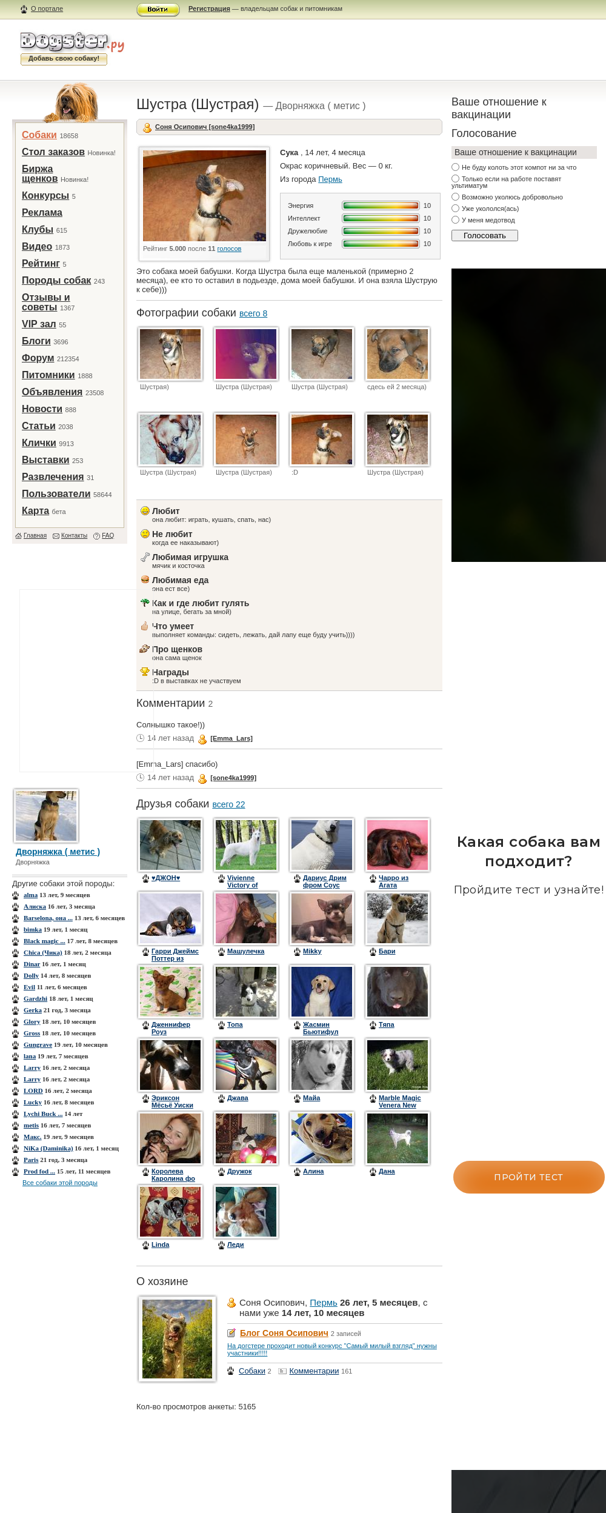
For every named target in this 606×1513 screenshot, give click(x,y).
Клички (39, 443)
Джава (237, 1097)
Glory (32, 1021)
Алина (313, 1171)
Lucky (33, 1102)
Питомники (48, 375)
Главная (35, 535)
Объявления (52, 392)
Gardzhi (35, 998)
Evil (29, 986)
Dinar (32, 963)
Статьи (39, 426)
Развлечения (53, 477)
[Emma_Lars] (231, 738)
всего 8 (253, 313)
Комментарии (314, 1370)
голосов (230, 248)
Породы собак (56, 280)
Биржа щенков (40, 174)
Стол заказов (53, 152)
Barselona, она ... (48, 917)
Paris (31, 1159)
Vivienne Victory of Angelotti (242, 885)
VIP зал (39, 324)
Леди (235, 1244)
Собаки (39, 135)
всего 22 (228, 804)
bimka (33, 929)
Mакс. (33, 1136)
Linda (160, 1244)
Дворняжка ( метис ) (58, 852)
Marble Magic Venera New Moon (400, 1105)
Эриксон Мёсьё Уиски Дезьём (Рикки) (172, 1108)
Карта (35, 511)
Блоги (36, 341)
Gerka (33, 1010)
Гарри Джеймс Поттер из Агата (175, 958)
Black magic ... (44, 940)
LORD (33, 1090)
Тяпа (387, 1024)
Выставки (46, 460)
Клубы (37, 229)
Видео (37, 246)
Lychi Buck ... (43, 1113)
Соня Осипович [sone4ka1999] (205, 126)
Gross (32, 1033)
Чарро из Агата (393, 881)
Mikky (312, 951)
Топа (235, 1024)
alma (31, 894)
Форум (38, 358)
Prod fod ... (39, 1171)
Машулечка (245, 951)
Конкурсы (45, 195)
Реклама (42, 212)
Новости (42, 409)
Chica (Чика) (43, 952)
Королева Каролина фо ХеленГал (173, 1178)
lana (30, 1056)
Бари (387, 951)
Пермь (330, 179)
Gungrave (38, 1044)
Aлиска (35, 906)
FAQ (108, 535)
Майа (311, 1097)
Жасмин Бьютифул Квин (320, 1032)
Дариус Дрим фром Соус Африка (325, 885)
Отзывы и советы (46, 302)
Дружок (239, 1171)
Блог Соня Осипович (284, 1333)
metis (31, 1125)
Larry (32, 1067)
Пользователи (56, 494)
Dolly (31, 975)
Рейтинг (41, 263)
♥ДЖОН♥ (166, 877)
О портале (47, 8)
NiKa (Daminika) (48, 1148)
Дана (387, 1171)
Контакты (74, 535)
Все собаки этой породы (60, 1182)
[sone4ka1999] (233, 777)
